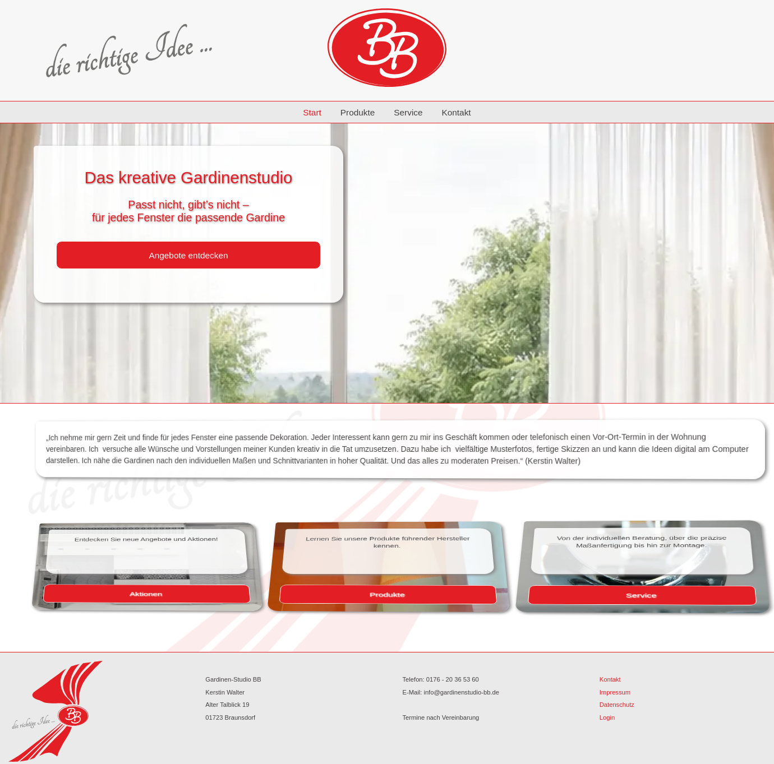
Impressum (615, 692)
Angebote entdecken (188, 255)
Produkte (357, 112)
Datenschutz (617, 704)
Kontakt (456, 112)
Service (408, 112)
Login (607, 717)
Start (312, 112)
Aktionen (184, 592)
